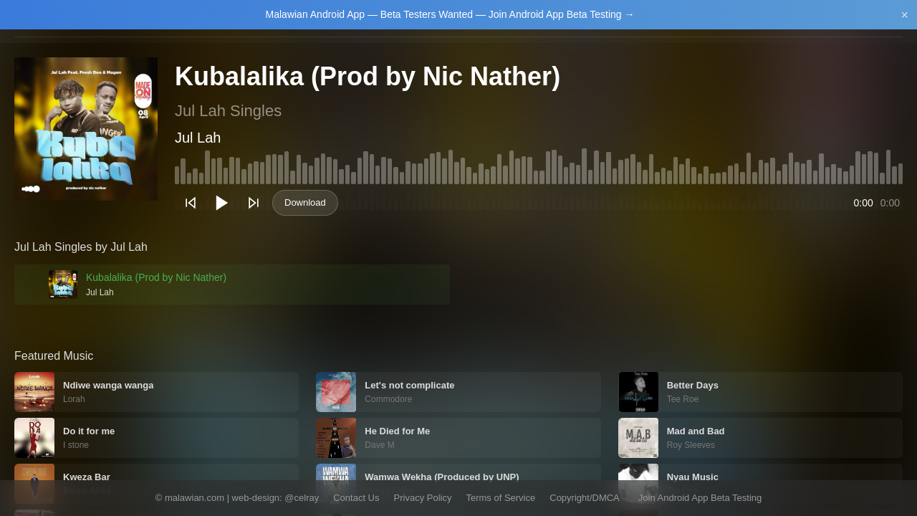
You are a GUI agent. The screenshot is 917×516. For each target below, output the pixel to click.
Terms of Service (500, 497)
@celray (301, 497)
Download (305, 202)
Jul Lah (198, 137)
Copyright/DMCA (584, 497)
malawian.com (194, 497)
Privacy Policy (423, 497)
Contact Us (356, 497)
